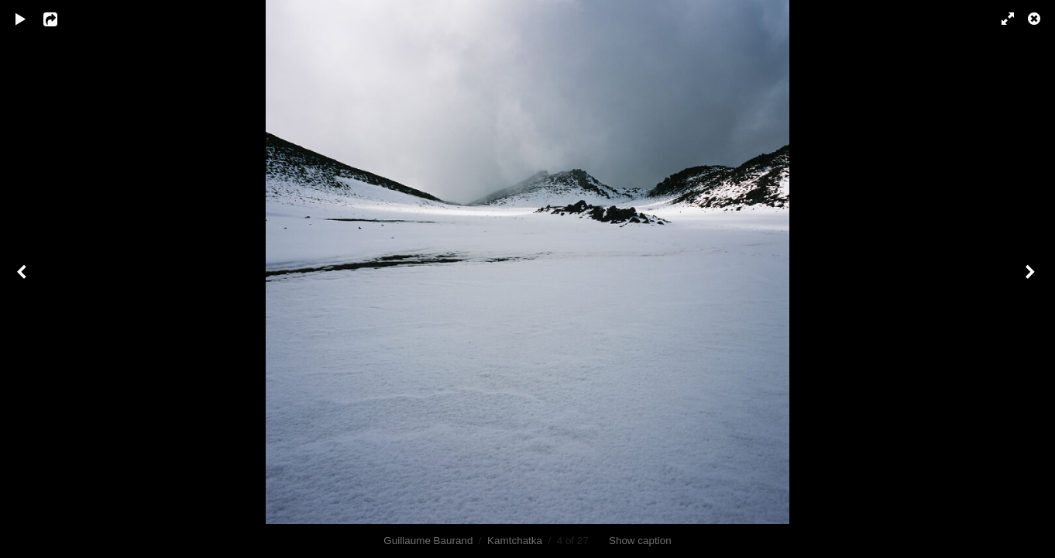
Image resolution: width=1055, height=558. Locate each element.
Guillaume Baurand (428, 540)
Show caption (640, 540)
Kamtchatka (514, 540)
